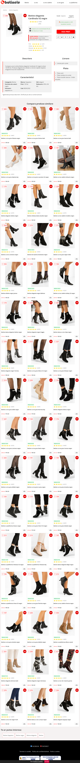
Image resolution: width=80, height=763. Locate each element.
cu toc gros (60, 3)
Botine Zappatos (13, 10)
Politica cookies (55, 751)
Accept (47, 761)
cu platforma (73, 3)
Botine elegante (31, 735)
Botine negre (20, 735)
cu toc (36, 3)
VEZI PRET (65, 31)
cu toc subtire (47, 3)
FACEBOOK (34, 746)
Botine (27, 3)
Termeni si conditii (25, 751)
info (24, 142)
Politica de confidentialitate (40, 751)
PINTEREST (44, 746)
